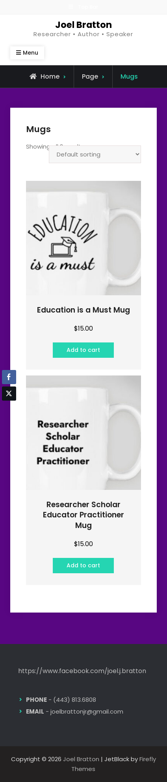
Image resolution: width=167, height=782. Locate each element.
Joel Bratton (83, 24)
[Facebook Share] (9, 377)
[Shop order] (95, 154)
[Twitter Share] (9, 393)
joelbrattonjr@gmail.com (86, 711)
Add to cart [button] (83, 350)
